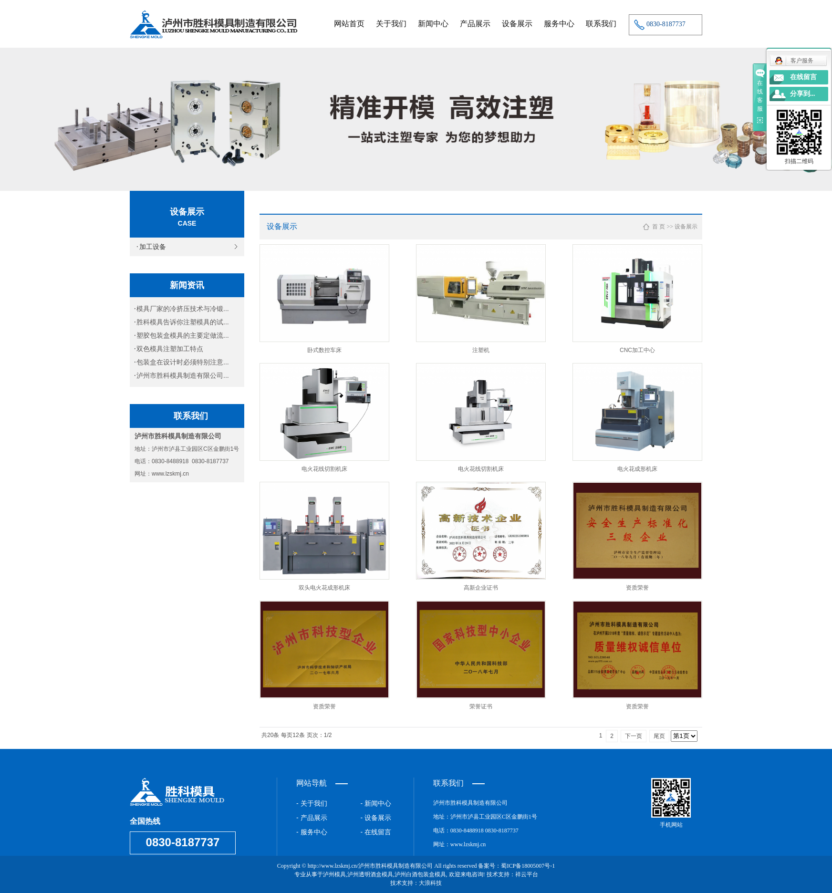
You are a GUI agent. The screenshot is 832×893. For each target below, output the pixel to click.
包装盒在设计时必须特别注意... (182, 362)
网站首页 (349, 24)
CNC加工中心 (637, 350)
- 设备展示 (376, 817)
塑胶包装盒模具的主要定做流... (182, 335)
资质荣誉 (637, 587)
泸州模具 (334, 874)
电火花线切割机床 (324, 469)
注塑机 (480, 350)
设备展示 (517, 24)
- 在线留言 (376, 832)
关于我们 (391, 24)
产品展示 (475, 24)
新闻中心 (433, 24)
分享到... (802, 93)
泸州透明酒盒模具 (370, 874)
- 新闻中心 (376, 803)
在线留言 (803, 77)
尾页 (659, 736)
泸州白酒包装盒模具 (420, 874)
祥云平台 (526, 874)
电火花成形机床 (637, 469)
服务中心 (559, 24)
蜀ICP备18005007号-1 (528, 865)
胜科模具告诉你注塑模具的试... (182, 322)
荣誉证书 (480, 706)
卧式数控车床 (324, 350)
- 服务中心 (311, 832)
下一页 (633, 736)
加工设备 (152, 246)
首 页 (658, 226)
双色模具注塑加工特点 (169, 349)
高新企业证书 (481, 587)
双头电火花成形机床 (324, 587)
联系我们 (601, 24)
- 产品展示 (311, 817)
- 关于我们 (311, 803)
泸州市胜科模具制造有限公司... (182, 375)
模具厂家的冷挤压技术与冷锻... (182, 308)
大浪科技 (430, 883)
